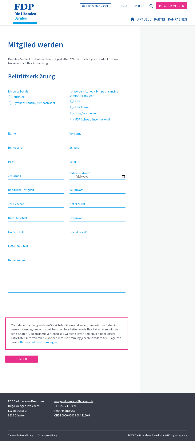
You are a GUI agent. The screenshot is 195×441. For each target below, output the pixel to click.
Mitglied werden (171, 6)
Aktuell (144, 19)
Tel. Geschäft (16, 204)
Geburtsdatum (80, 173)
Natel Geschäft (17, 218)
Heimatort (15, 147)
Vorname (76, 133)
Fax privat (76, 218)
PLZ (11, 161)
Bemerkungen (17, 260)
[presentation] (34, 306)
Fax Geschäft (16, 232)
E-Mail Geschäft (18, 246)
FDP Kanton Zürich (97, 6)
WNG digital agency (176, 435)
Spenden (139, 6)
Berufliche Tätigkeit (21, 190)
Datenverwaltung (47, 435)
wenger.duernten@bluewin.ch (73, 401)
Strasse (75, 147)
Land (73, 161)
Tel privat (76, 190)
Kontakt (124, 6)
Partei (159, 19)
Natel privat (77, 204)
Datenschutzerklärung (20, 435)
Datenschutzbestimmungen (38, 342)
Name (12, 133)
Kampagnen (177, 19)
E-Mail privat (79, 232)
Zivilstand (14, 176)
